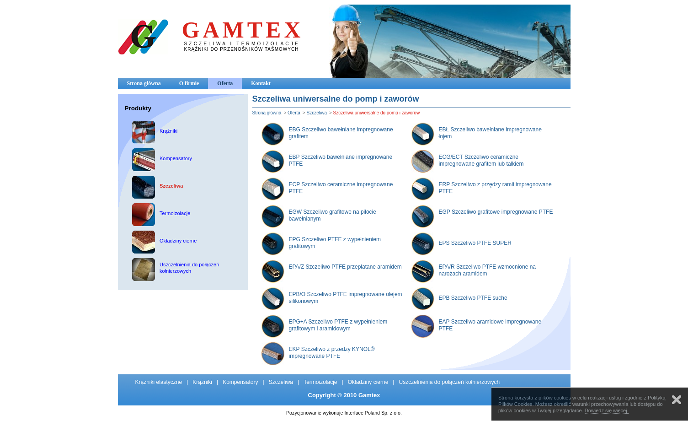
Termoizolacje (320, 382)
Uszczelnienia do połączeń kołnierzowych (449, 382)
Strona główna (144, 83)
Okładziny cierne (368, 382)
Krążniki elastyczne (158, 382)
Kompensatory (240, 382)
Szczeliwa (316, 112)
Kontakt (261, 83)
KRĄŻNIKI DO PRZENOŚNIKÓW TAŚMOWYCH (241, 49)
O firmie (189, 83)
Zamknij (676, 399)
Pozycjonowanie (303, 413)
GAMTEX (243, 30)
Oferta (225, 83)
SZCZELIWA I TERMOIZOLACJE (242, 43)
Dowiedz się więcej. (607, 410)
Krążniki (202, 382)
